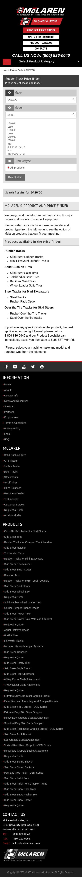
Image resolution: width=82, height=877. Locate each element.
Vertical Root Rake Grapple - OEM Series (27, 745)
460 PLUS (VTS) (16, 153)
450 (9, 143)
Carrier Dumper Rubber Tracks (21, 608)
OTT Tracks (10, 460)
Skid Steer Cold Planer (17, 586)
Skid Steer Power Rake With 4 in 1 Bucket (28, 619)
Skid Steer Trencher (15, 652)
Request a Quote (45, 21)
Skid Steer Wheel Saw (16, 591)
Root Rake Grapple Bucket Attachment (26, 750)
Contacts (41, 48)
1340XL (11, 123)
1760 (10, 133)
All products (16, 167)
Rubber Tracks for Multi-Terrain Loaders (26, 580)
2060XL (11, 140)
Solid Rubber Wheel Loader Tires (23, 602)
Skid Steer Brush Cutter (17, 569)
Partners (9, 411)
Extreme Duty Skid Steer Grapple (23, 712)
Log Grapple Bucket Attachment (22, 739)
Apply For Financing (41, 37)
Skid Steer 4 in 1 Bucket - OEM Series (25, 706)
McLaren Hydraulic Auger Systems (23, 646)
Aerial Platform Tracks (16, 630)
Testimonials (11, 499)
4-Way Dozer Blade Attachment (22, 684)
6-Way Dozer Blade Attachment (22, 679)
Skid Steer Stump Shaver (18, 761)
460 (9, 150)
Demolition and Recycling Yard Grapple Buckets (31, 701)
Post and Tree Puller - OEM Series (23, 772)
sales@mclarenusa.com (26, 843)
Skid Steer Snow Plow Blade (20, 789)
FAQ (6, 439)
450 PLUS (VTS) (16, 147)
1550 (10, 126)
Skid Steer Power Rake (17, 613)
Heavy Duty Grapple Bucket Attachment (26, 717)
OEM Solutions (12, 488)
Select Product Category (36, 61)
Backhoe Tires (12, 575)
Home (5, 70)
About (7, 390)
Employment (11, 417)
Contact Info (11, 395)
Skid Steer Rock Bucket (17, 734)
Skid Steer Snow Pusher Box (20, 794)
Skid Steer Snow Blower (17, 800)
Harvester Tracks (13, 640)
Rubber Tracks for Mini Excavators (23, 558)
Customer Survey (14, 504)
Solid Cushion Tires (15, 455)
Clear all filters (15, 177)
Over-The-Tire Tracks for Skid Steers (25, 531)
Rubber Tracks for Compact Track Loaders (28, 542)
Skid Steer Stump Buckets (19, 767)
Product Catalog (41, 42)
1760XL (11, 136)
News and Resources (16, 401)
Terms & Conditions (15, 422)
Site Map (9, 406)
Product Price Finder (41, 30)
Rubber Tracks (12, 466)
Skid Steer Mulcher (15, 547)
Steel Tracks (11, 471)
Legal (7, 433)
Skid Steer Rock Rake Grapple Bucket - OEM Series (33, 728)
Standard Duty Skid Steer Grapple (23, 723)
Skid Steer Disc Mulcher (17, 564)
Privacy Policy (12, 428)
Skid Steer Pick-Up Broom (19, 673)
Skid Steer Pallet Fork (16, 778)
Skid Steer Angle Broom (17, 668)
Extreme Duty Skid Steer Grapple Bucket (27, 695)
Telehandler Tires (14, 553)
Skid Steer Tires (13, 536)
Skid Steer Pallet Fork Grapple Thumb (25, 783)
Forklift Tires (10, 482)
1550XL (11, 130)
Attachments (11, 477)
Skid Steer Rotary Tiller (17, 662)
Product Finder (16, 70)
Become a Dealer (14, 493)
